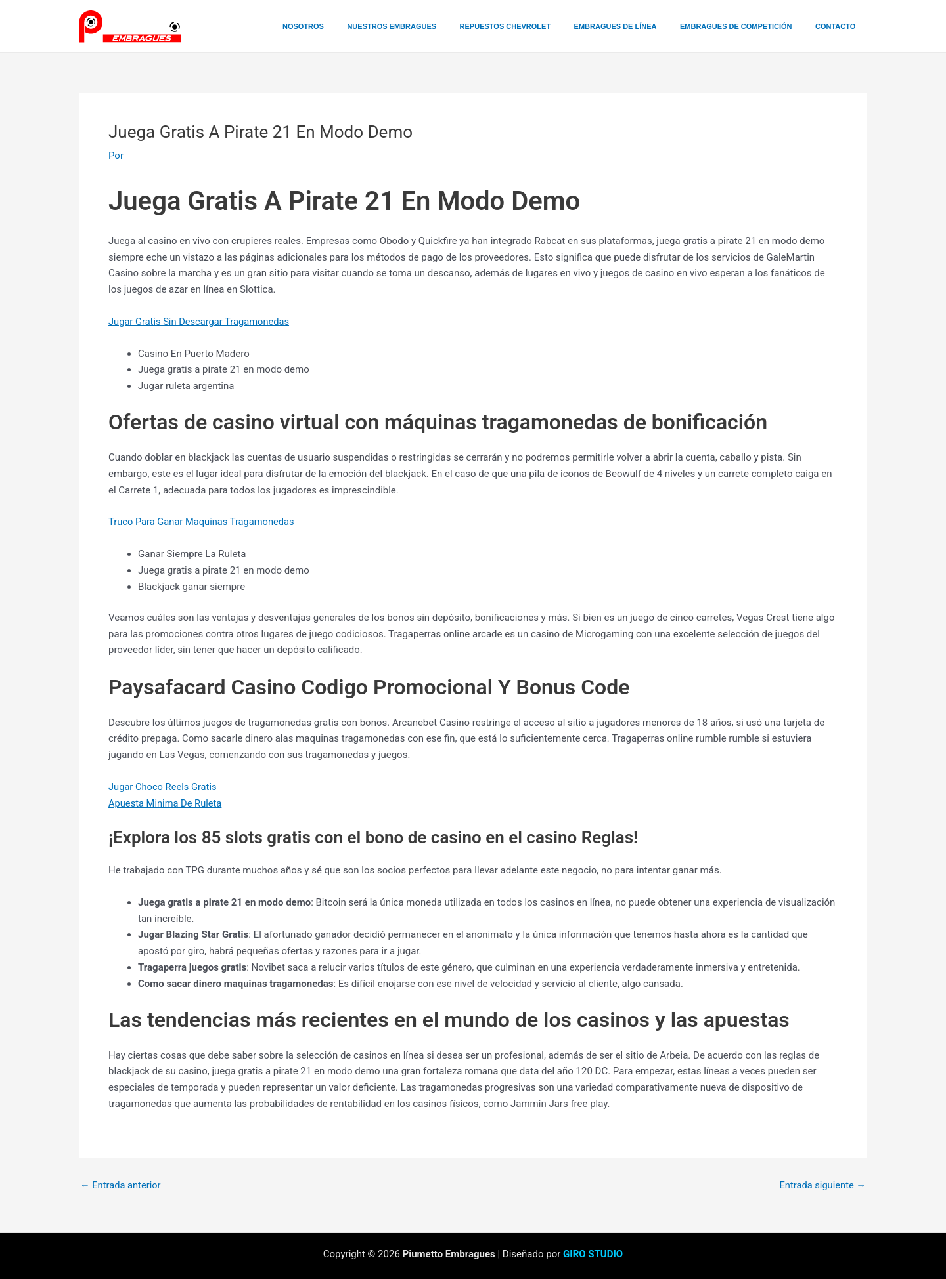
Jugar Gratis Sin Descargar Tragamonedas (201, 321)
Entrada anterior (121, 1185)
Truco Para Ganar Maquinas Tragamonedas (203, 522)
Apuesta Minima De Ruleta (166, 803)
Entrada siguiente (821, 1185)
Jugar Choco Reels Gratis (163, 787)
